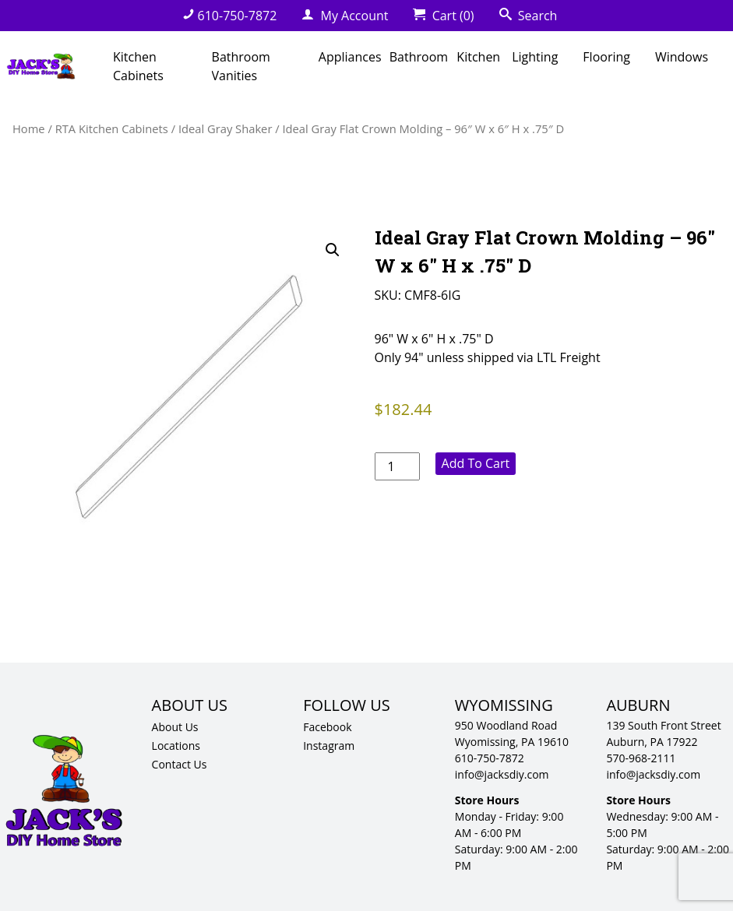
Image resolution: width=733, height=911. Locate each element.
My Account (344, 15)
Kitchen (478, 56)
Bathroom (418, 56)
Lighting (535, 56)
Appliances (350, 56)
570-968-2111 (640, 758)
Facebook (327, 726)
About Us (175, 726)
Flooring (606, 56)
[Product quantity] (397, 466)
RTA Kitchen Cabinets (111, 128)
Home (28, 128)
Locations (176, 745)
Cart (443, 15)
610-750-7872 (229, 15)
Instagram (328, 745)
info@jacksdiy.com (502, 774)
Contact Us (179, 764)
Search (528, 15)
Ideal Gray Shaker (225, 128)
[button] (333, 250)
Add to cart (476, 463)
